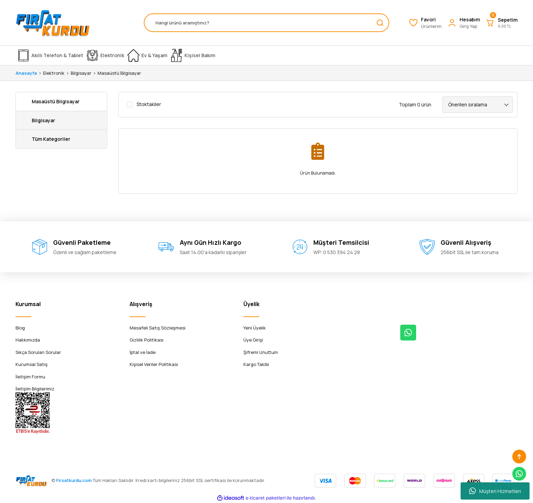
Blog (20, 328)
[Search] (266, 22)
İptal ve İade (142, 352)
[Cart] (501, 22)
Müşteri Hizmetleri (495, 491)
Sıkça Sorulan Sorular (38, 352)
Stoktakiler (149, 104)
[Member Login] (463, 23)
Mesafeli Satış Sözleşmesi (157, 328)
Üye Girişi (253, 340)
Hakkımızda (28, 340)
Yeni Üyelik (254, 328)
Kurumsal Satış (32, 364)
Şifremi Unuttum (260, 352)
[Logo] (53, 22)
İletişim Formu (30, 377)
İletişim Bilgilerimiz (35, 389)
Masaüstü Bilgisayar (119, 73)
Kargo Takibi (256, 364)
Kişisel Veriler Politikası (154, 364)
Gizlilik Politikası (146, 340)
